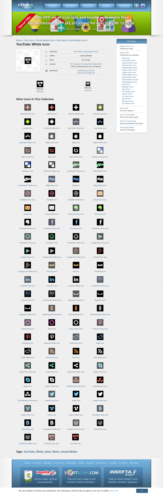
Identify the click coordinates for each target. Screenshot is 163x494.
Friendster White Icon (76, 243)
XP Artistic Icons (128, 92)
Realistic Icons (127, 87)
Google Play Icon (28, 257)
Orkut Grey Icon (27, 329)
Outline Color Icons (129, 70)
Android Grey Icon (100, 114)
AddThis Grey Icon (27, 114)
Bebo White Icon (75, 157)
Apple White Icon (100, 142)
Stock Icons (70, 6)
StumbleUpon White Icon (27, 400)
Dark (48, 451)
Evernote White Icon (28, 228)
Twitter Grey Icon (51, 400)
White (39, 451)
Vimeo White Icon (76, 415)
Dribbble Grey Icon (27, 200)
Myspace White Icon (28, 314)
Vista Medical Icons (129, 82)
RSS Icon (76, 357)
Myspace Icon (100, 300)
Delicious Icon (27, 171)
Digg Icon (76, 185)
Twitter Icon (76, 400)
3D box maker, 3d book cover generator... (45, 480)
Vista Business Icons (130, 80)
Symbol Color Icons (129, 63)
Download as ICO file (86, 71)
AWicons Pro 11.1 (127, 47)
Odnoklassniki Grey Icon (51, 314)
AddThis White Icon (76, 114)
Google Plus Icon (100, 257)
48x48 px (40, 91)
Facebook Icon (76, 228)
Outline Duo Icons (129, 72)
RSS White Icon (100, 357)
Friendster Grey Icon (28, 243)
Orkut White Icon (75, 329)
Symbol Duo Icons (129, 65)
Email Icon (28, 214)
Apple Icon (76, 142)
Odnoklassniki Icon (75, 314)
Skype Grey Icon (100, 372)
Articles (113, 463)
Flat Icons (126, 58)
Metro (55, 451)
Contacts (123, 463)
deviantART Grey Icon (76, 171)
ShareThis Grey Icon (28, 372)
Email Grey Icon (100, 200)
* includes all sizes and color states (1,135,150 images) (81, 29)
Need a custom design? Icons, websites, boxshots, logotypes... (123, 480)
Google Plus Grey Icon (76, 257)
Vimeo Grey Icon (27, 415)
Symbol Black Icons (129, 68)
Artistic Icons (127, 94)
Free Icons (88, 6)
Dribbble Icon (52, 200)
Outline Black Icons (129, 75)
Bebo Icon (52, 157)
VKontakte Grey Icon (100, 415)
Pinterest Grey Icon (100, 329)
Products (52, 6)
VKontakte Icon (28, 429)
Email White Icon (51, 214)
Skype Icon (27, 386)
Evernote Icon (100, 214)
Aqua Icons (126, 99)
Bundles (107, 6)
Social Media (69, 451)
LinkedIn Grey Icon (27, 286)
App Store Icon (100, 128)
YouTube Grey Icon (51, 444)
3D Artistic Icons (128, 103)
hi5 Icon (76, 271)
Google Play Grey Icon (100, 243)
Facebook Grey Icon (52, 228)
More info (114, 491)
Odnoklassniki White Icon (100, 314)
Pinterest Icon (27, 343)
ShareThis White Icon (76, 372)
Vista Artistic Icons (129, 77)
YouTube (29, 451)
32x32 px (88, 90)
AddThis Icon (52, 114)
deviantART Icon (100, 171)
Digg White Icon (100, 185)
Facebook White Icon (100, 228)
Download (124, 6)
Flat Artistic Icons (128, 60)
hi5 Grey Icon (52, 271)
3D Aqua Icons (127, 101)
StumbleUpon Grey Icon (76, 386)
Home (28, 463)
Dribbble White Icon (76, 200)
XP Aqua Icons (128, 96)
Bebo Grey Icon (28, 157)
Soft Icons (126, 84)
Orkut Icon (52, 329)
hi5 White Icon (100, 271)
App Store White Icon (27, 142)
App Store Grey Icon (76, 128)
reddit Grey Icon (76, 343)
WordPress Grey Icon (76, 429)
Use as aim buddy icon (86, 73)
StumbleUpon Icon (100, 386)
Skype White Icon (52, 386)
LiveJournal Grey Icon (100, 286)
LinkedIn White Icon (76, 286)
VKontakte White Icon (51, 429)
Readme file (97, 64)
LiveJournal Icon (27, 300)
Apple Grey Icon (51, 142)
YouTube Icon (75, 444)
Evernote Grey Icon (76, 214)
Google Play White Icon (52, 257)
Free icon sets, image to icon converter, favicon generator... (81, 480)
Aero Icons (126, 89)
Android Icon (28, 128)
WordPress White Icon (28, 444)
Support (90, 463)
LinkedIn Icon (52, 286)
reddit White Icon (27, 357)
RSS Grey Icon (52, 357)
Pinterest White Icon (52, 343)
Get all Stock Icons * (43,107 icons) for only (81, 21)
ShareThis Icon (52, 372)
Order (81, 463)
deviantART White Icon (28, 185)
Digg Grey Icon (52, 185)
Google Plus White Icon (27, 271)
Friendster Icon (52, 243)
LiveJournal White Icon (52, 300)
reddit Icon (100, 343)
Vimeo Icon (51, 415)
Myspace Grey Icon (76, 300)
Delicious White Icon (52, 171)
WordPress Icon (100, 429)
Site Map (134, 463)
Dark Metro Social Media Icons (86, 52)
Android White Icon (51, 128)
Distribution (101, 463)
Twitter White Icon (100, 400)
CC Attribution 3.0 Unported (80, 64)
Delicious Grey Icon (100, 157)
